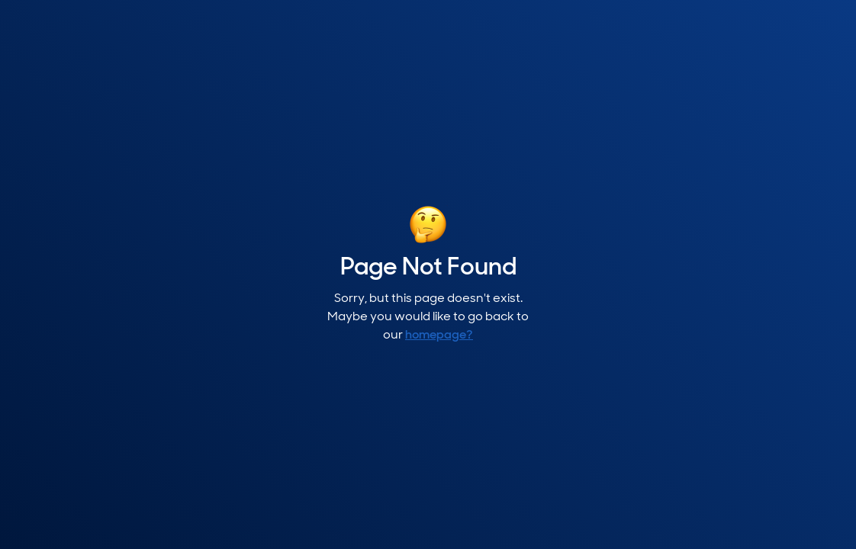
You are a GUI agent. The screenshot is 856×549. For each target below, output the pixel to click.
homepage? (439, 335)
